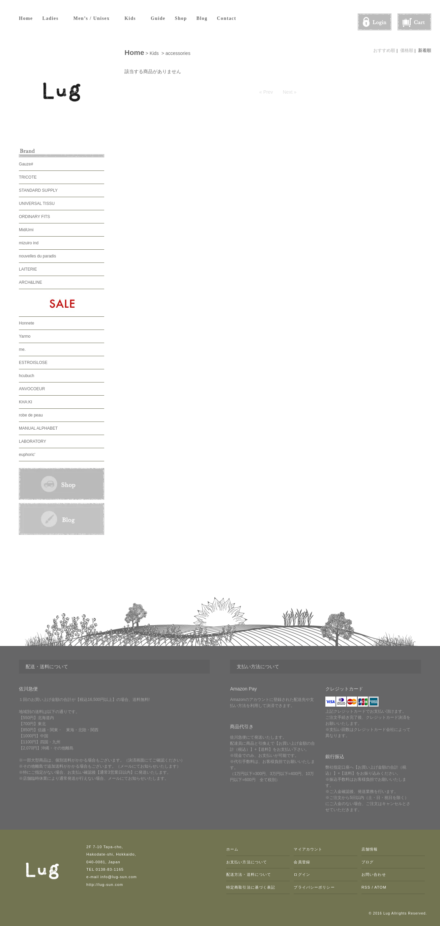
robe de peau (31, 415)
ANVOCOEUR (32, 389)
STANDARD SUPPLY (38, 190)
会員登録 (302, 862)
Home (26, 18)
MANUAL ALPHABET (38, 428)
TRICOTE (28, 177)
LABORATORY (32, 441)
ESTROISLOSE (33, 362)
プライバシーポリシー (314, 887)
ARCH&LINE (30, 282)
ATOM (380, 887)
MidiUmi (26, 229)
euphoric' (27, 454)
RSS (365, 887)
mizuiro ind (28, 243)
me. (22, 349)
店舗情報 (369, 849)
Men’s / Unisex (94, 18)
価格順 (406, 50)
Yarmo (24, 336)
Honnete (26, 323)
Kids (132, 18)
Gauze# (26, 164)
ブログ (367, 862)
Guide (158, 18)
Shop (181, 18)
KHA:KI (25, 402)
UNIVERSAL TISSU (37, 203)
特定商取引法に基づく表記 (250, 887)
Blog (201, 18)
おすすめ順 (384, 50)
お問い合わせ (373, 874)
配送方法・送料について (248, 874)
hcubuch (26, 375)
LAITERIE (28, 269)
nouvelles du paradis (37, 256)
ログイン (302, 874)
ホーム (232, 849)
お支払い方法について (246, 862)
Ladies (53, 18)
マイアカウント (308, 849)
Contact (226, 18)
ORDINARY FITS (34, 216)
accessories (178, 53)
